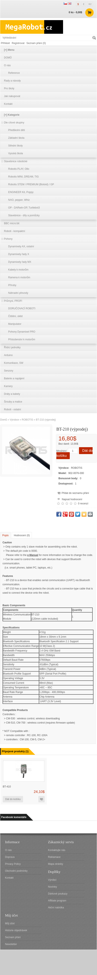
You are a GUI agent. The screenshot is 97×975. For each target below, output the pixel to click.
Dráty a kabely (12, 393)
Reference (14, 72)
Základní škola (16, 137)
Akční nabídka (56, 907)
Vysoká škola (15, 153)
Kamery (8, 386)
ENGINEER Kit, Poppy (21, 192)
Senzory (8, 370)
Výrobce (14, 419)
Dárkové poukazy (57, 893)
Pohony (8, 238)
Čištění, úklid (15, 316)
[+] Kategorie (11, 114)
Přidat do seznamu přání (75, 493)
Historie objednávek (16, 930)
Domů (3, 419)
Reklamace (54, 857)
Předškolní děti (16, 130)
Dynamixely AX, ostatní (21, 246)
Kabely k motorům (18, 269)
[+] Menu (9, 49)
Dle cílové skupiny (14, 122)
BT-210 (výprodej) (46, 419)
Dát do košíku (13, 799)
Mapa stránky (55, 863)
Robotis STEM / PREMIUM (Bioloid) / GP (31, 184)
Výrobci (52, 879)
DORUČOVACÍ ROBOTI (21, 308)
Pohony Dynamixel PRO (21, 331)
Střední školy (15, 145)
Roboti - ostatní (12, 409)
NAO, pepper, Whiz (19, 199)
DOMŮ (8, 57)
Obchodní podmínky (16, 870)
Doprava (9, 857)
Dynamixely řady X (18, 254)
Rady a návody (12, 80)
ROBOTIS (27, 419)
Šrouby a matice (13, 401)
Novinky (52, 886)
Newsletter (11, 944)
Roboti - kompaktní (14, 231)
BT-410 (7, 786)
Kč (90, 4)
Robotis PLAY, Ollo (18, 168)
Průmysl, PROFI (13, 300)
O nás (7, 65)
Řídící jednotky (12, 347)
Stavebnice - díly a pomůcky (24, 215)
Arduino (8, 355)
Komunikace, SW (13, 362)
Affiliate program (57, 900)
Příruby (12, 285)
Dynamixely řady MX (19, 261)
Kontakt (8, 103)
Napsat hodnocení (69, 499)
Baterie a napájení (14, 378)
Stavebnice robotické (15, 161)
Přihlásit (5, 43)
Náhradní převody (18, 292)
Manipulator (14, 323)
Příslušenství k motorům (21, 339)
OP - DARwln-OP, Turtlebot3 (24, 207)
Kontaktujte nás (56, 850)
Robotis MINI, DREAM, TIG (23, 176)
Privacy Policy (13, 863)
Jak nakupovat (12, 96)
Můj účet (9, 923)
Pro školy (9, 88)
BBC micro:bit (11, 223)
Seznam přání (13, 937)
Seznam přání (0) (36, 43)
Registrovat (18, 43)
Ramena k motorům (19, 277)
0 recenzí (83, 503)
